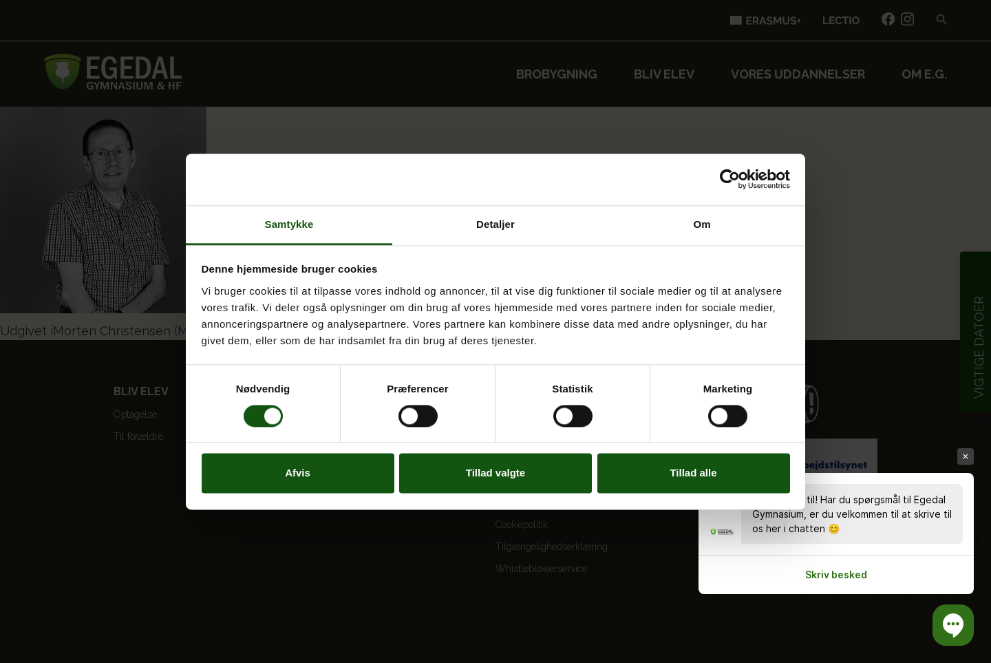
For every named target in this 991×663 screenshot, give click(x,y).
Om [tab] (701, 224)
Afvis (297, 473)
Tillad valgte (495, 473)
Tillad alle (693, 473)
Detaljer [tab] (495, 224)
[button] (953, 625)
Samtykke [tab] (289, 224)
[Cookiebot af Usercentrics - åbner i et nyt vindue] (730, 179)
